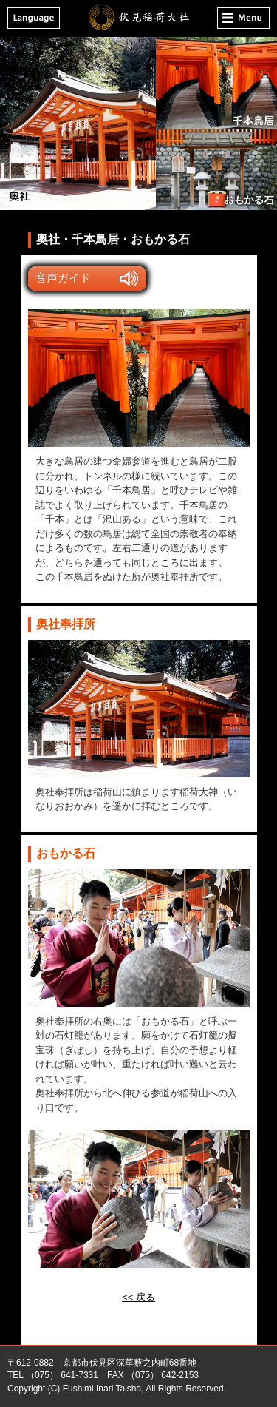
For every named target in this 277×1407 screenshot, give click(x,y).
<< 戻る (138, 1297)
